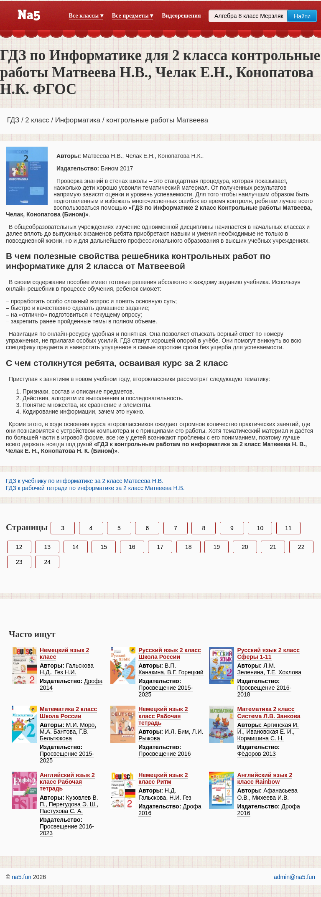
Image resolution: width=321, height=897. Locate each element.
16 (132, 547)
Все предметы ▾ (132, 16)
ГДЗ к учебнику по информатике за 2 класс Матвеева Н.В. (84, 481)
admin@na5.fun (294, 877)
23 (19, 562)
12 (19, 547)
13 (47, 547)
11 (288, 528)
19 (216, 547)
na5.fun (21, 877)
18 (188, 547)
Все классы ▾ (86, 16)
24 (47, 562)
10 (260, 528)
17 (160, 547)
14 (75, 547)
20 (245, 547)
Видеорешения (181, 16)
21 (273, 547)
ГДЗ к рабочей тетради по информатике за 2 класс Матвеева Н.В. (95, 488)
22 (301, 547)
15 (103, 547)
